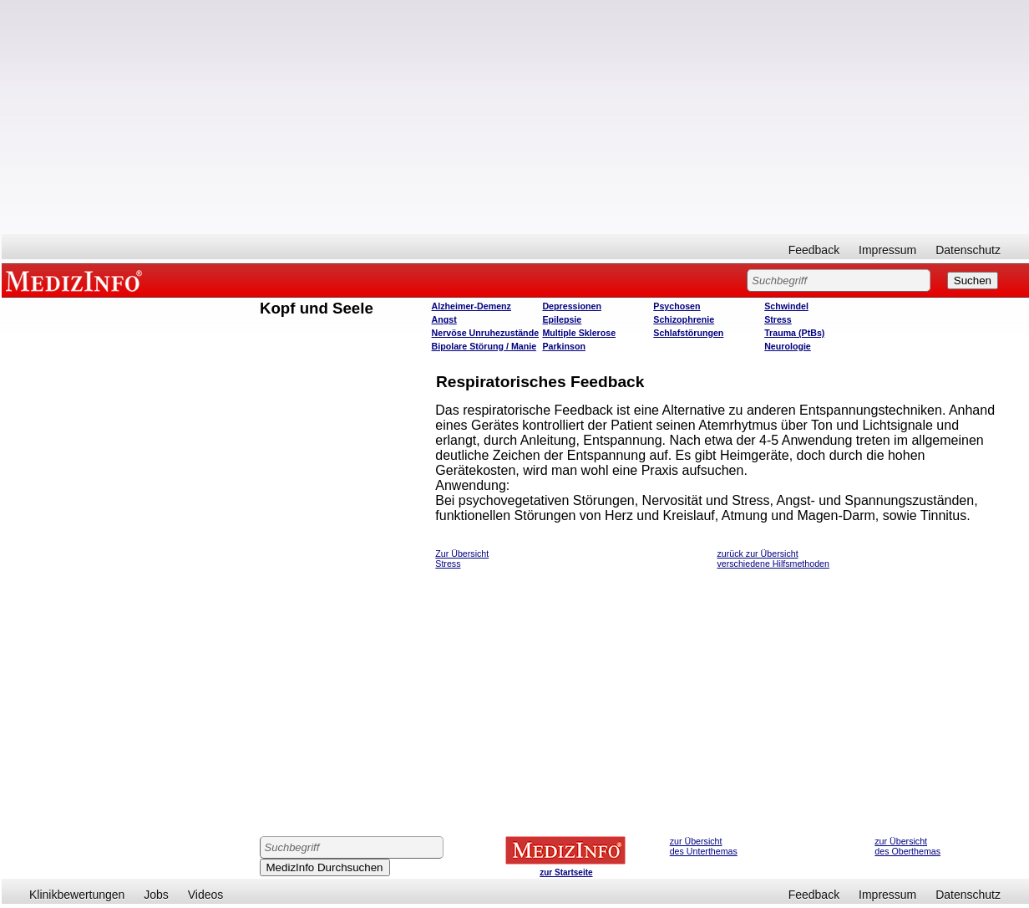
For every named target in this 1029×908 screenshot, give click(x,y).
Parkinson (563, 346)
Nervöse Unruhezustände (486, 333)
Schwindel (786, 306)
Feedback (813, 250)
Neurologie (787, 346)
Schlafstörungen (688, 333)
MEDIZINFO (77, 280)
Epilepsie (561, 319)
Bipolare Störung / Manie (484, 346)
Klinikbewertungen (76, 894)
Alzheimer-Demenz (471, 306)
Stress (778, 319)
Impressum (887, 250)
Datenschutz (968, 250)
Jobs (156, 894)
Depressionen (571, 306)
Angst (444, 319)
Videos (206, 894)
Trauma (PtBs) (794, 333)
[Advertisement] (515, 117)
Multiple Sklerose (579, 333)
